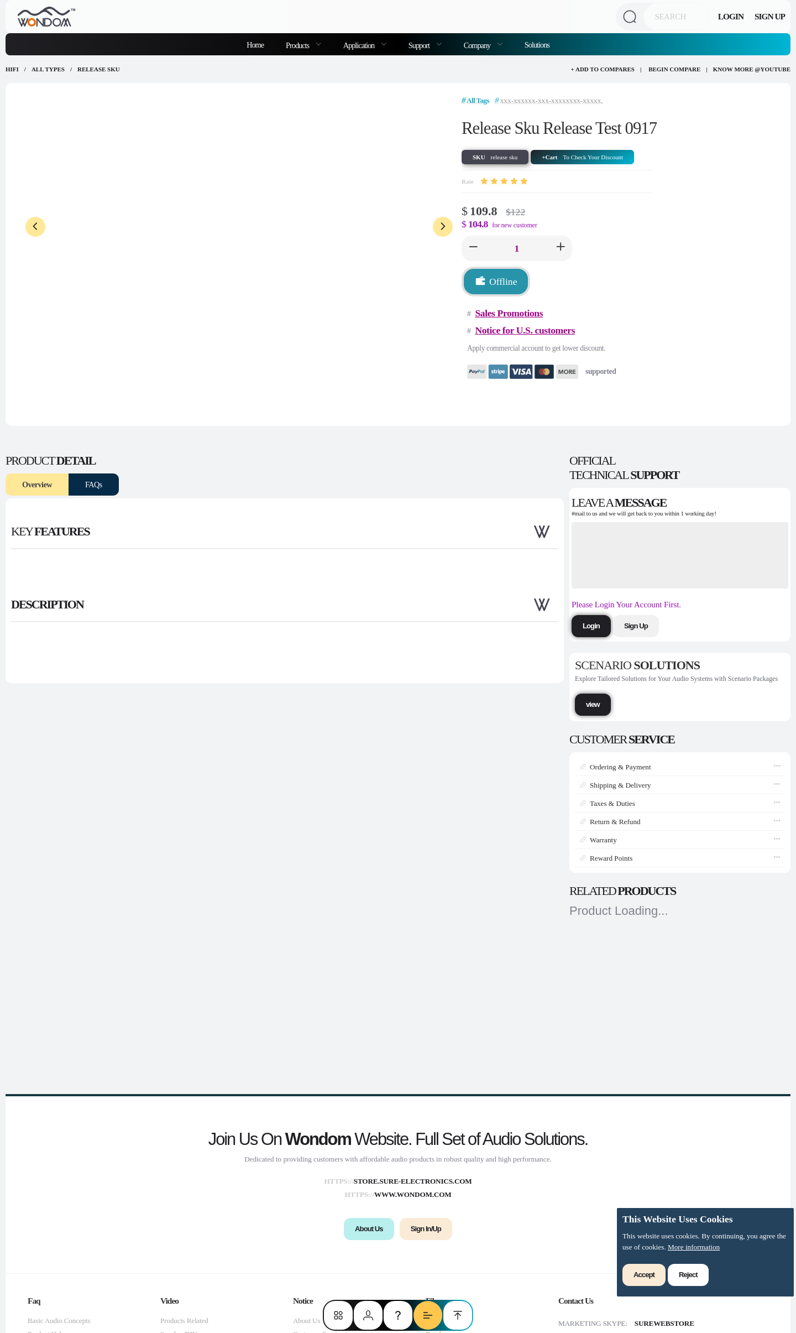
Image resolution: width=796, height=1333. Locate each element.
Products (298, 45)
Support (420, 45)
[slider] (504, 181)
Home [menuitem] (255, 44)
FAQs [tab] (93, 484)
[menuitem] (303, 44)
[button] (473, 248)
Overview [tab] (37, 484)
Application (359, 45)
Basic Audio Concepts (59, 1320)
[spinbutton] (517, 248)
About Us (306, 1320)
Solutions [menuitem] (537, 44)
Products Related (184, 1320)
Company (478, 45)
